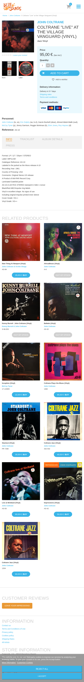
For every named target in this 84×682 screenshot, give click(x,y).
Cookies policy (8, 636)
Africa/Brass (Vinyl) (52, 264)
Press (10, 145)
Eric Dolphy (25, 122)
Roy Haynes (63, 125)
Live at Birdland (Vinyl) (11, 503)
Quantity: (44, 60)
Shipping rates (46, 94)
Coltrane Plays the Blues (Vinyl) (57, 383)
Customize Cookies (25, 663)
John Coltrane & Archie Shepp (14, 267)
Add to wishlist (61, 79)
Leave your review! (20, 55)
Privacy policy (7, 632)
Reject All (42, 669)
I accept (42, 676)
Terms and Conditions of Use (13, 629)
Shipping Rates (8, 639)
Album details (52, 139)
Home (5, 15)
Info (9, 139)
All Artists (6, 642)
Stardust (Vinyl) (8, 443)
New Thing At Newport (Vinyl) (14, 264)
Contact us (6, 625)
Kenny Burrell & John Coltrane (14, 326)
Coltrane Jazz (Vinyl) (52, 443)
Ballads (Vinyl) (50, 323)
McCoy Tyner (7, 125)
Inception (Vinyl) (8, 383)
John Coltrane (15, 15)
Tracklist (27, 139)
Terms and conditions (48, 97)
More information (9, 663)
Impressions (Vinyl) (52, 503)
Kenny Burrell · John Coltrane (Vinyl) (17, 323)
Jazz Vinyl (42, 41)
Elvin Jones (52, 125)
